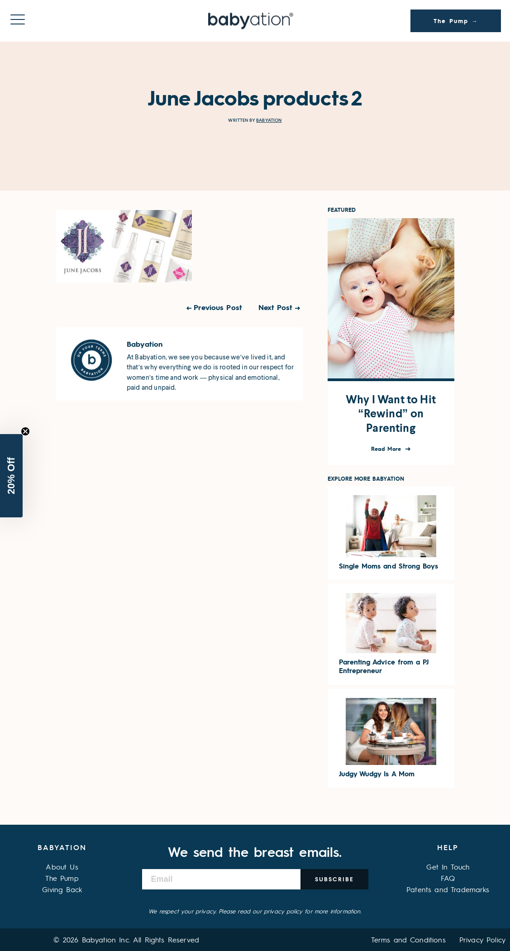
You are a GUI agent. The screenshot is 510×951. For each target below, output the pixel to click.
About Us (62, 866)
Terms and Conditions (408, 939)
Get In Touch (447, 866)
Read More (387, 448)
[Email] (221, 879)
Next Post (275, 307)
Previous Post (218, 307)
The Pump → (456, 20)
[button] (11, 475)
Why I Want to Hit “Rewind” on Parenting (391, 413)
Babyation (268, 120)
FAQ (448, 878)
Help (447, 847)
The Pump (61, 878)
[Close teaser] (25, 431)
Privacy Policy (482, 939)
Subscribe (334, 879)
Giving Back (62, 889)
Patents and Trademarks (448, 889)
